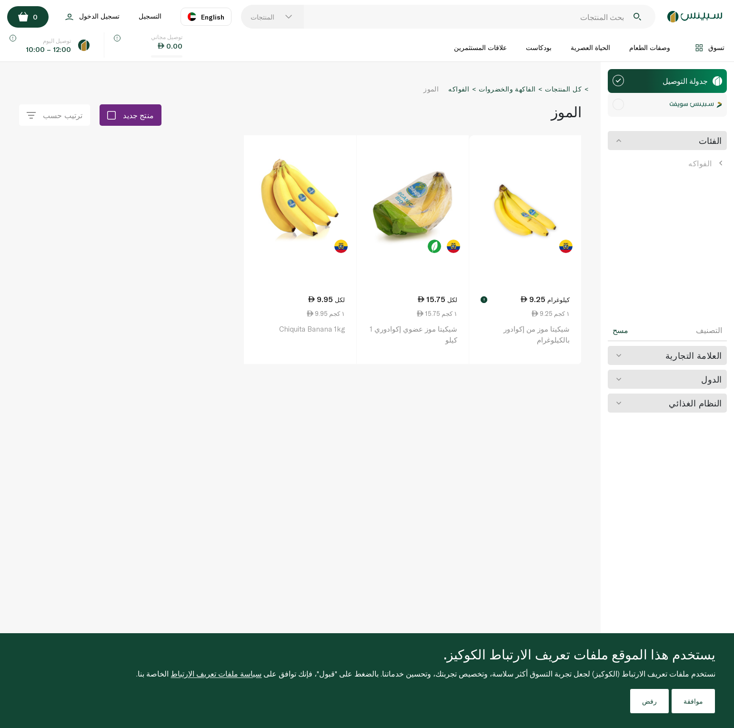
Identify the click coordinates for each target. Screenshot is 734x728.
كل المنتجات (563, 89)
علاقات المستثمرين (480, 47)
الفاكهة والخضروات (507, 89)
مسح (620, 330)
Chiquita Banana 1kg (312, 328)
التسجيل (150, 16)
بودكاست (539, 47)
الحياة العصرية (590, 47)
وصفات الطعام (649, 47)
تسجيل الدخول (92, 17)
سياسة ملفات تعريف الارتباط (216, 673)
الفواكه (705, 163)
